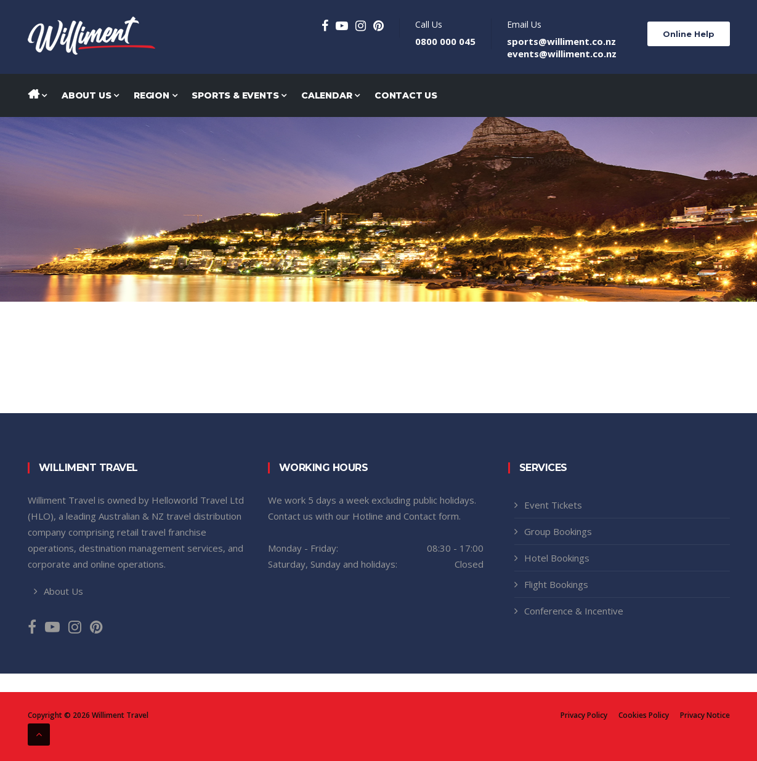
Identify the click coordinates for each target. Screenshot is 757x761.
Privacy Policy (584, 715)
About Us (90, 95)
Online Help (688, 34)
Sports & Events (239, 95)
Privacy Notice (705, 715)
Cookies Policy (643, 715)
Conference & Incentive (573, 611)
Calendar (330, 95)
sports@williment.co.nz (561, 41)
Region (155, 95)
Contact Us (405, 95)
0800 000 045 (445, 41)
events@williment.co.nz (562, 53)
